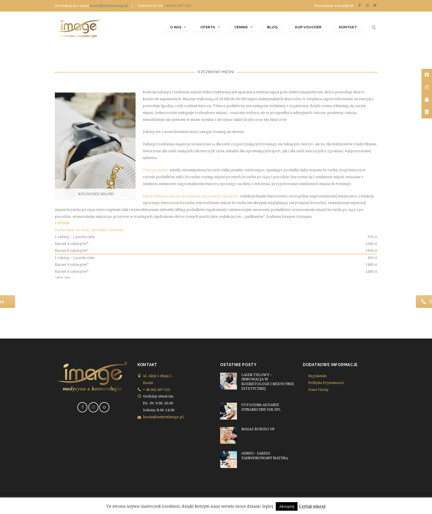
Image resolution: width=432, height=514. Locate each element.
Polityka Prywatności (326, 383)
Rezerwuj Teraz (49, 301)
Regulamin (317, 376)
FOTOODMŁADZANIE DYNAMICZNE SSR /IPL (261, 407)
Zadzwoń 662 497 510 (380, 301)
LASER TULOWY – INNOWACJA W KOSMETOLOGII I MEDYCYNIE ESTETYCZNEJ (267, 382)
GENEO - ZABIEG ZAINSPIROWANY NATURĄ (264, 455)
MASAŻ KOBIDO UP (258, 429)
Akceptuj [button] (286, 506)
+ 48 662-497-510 (177, 6)
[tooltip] (427, 75)
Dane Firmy (318, 390)
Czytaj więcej (312, 506)
